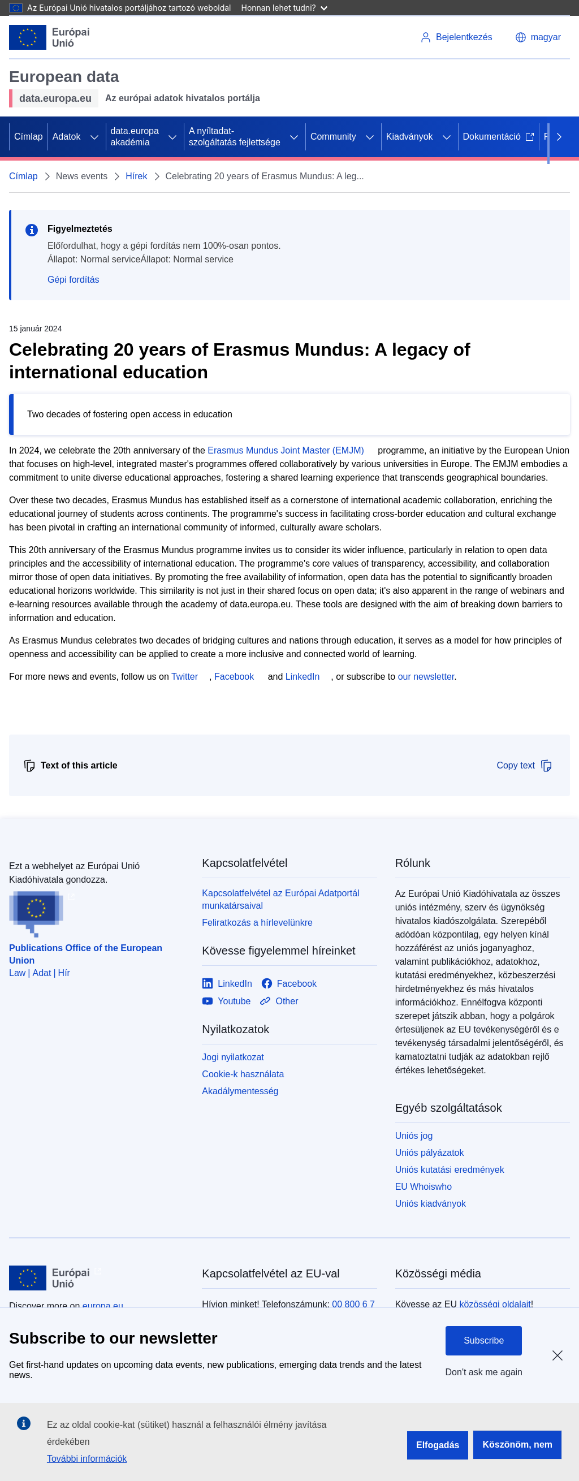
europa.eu (103, 1306)
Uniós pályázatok (429, 1153)
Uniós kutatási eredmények (449, 1170)
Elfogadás (437, 1445)
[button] (538, 37)
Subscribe (484, 1340)
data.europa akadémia (135, 136)
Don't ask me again (484, 1372)
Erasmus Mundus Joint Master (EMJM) (286, 450)
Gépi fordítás (73, 279)
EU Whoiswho (423, 1186)
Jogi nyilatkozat (232, 1057)
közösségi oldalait (494, 1304)
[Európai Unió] (49, 37)
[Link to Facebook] (289, 983)
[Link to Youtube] (226, 1001)
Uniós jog (414, 1136)
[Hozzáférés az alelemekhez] (94, 136)
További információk (87, 1458)
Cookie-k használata (243, 1074)
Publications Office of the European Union (85, 954)
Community (333, 136)
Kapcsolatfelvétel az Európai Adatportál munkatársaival (280, 899)
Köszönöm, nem (517, 1444)
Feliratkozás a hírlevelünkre (257, 922)
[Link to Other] (279, 1001)
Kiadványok (409, 136)
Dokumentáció (498, 136)
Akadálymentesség (240, 1091)
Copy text (524, 765)
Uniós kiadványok (430, 1203)
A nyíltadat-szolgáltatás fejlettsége (234, 136)
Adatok (67, 136)
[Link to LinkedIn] (227, 983)
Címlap (28, 136)
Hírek (136, 176)
